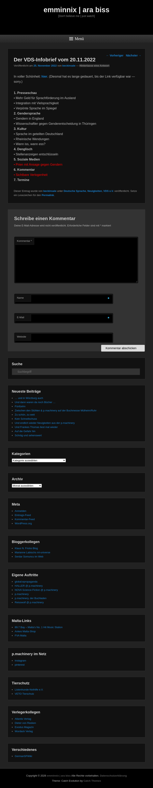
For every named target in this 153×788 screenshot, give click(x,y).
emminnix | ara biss (76, 10)
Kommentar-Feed (25, 519)
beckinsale (69, 65)
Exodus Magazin (24, 727)
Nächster (133, 55)
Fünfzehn (20, 406)
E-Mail (20, 317)
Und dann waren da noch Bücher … (35, 402)
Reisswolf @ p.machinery (29, 602)
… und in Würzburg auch (29, 398)
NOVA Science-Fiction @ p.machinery (36, 589)
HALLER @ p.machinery (29, 585)
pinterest (20, 664)
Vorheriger (114, 55)
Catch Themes (92, 780)
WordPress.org (23, 523)
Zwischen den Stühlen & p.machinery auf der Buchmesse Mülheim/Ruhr (56, 410)
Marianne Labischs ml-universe (32, 552)
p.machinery (22, 594)
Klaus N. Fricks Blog (26, 548)
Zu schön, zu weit (25, 414)
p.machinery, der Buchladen (31, 598)
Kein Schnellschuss (26, 418)
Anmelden (20, 510)
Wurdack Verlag (24, 731)
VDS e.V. (108, 190)
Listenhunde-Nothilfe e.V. (29, 689)
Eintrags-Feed (23, 515)
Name (20, 297)
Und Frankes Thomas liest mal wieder (36, 427)
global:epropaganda (26, 581)
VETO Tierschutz (24, 693)
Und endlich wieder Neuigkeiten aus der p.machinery (45, 422)
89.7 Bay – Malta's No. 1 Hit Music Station (39, 627)
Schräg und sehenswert (28, 435)
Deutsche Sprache (75, 190)
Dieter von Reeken (25, 722)
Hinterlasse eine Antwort (94, 65)
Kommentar (24, 240)
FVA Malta (20, 635)
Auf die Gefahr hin (25, 431)
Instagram (20, 660)
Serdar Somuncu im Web (29, 556)
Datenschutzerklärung (113, 775)
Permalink (48, 195)
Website (21, 336)
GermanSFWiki (23, 756)
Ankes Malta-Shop (25, 631)
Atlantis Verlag (23, 718)
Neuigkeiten (94, 190)
